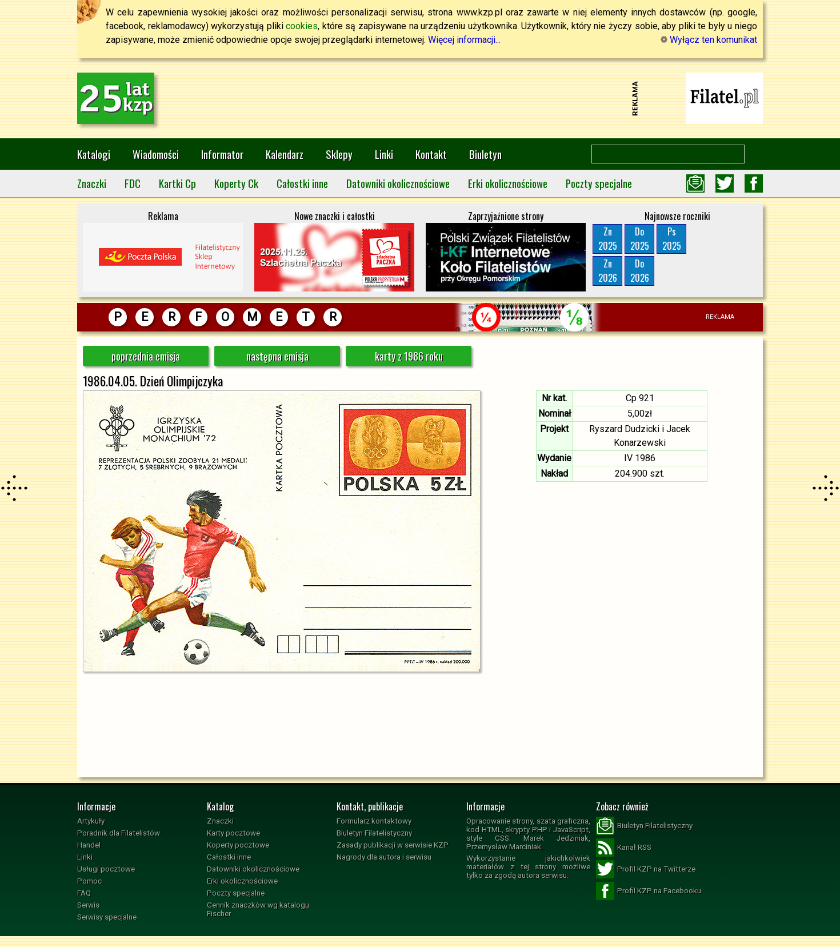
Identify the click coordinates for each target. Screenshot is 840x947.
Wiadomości (156, 154)
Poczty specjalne (599, 183)
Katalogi (93, 154)
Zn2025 (607, 239)
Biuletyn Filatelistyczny (374, 833)
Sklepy (339, 154)
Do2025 (639, 239)
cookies (302, 26)
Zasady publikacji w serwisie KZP (393, 845)
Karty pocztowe (233, 833)
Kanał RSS (623, 847)
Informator (222, 154)
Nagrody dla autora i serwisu (384, 857)
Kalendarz (284, 154)
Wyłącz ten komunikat (709, 39)
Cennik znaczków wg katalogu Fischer (258, 909)
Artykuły (91, 821)
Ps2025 (671, 239)
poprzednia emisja (145, 356)
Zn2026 (607, 271)
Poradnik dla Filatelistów (118, 833)
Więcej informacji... (464, 39)
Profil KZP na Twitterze (645, 869)
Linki (384, 154)
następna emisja (277, 356)
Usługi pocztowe (106, 869)
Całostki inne (302, 183)
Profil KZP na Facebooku (648, 891)
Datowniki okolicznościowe (398, 183)
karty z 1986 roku (409, 356)
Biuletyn (485, 154)
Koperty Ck (236, 183)
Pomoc (89, 881)
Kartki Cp (177, 183)
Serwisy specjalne (107, 917)
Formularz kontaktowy (374, 821)
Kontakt (431, 154)
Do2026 (639, 271)
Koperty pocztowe (238, 845)
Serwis (88, 905)
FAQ (84, 893)
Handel (89, 845)
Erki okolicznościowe (507, 183)
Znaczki (91, 183)
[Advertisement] (420, 98)
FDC (133, 183)
